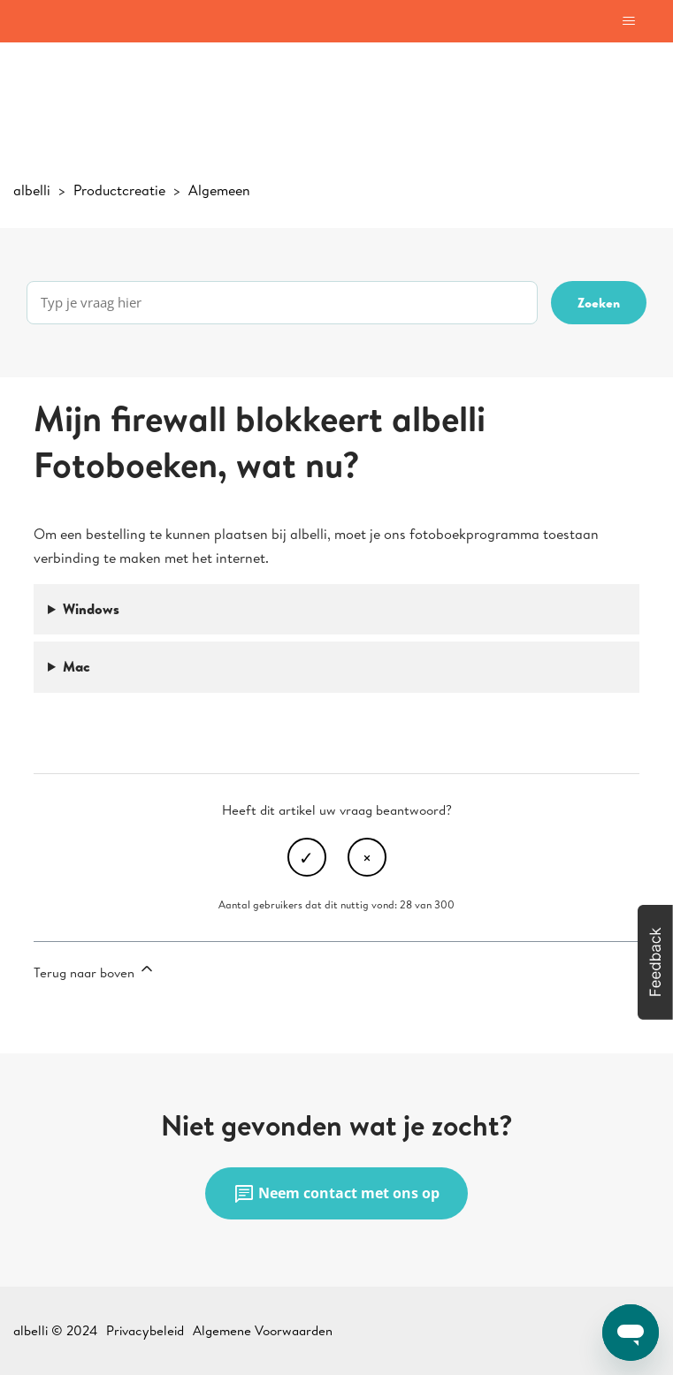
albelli (31, 190)
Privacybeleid (145, 1330)
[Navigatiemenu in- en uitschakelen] (628, 21)
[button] (655, 962)
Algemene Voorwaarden (263, 1330)
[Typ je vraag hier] (282, 302)
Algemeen (219, 190)
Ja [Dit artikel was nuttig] (306, 857)
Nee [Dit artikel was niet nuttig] (367, 857)
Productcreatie (119, 190)
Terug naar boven (95, 971)
